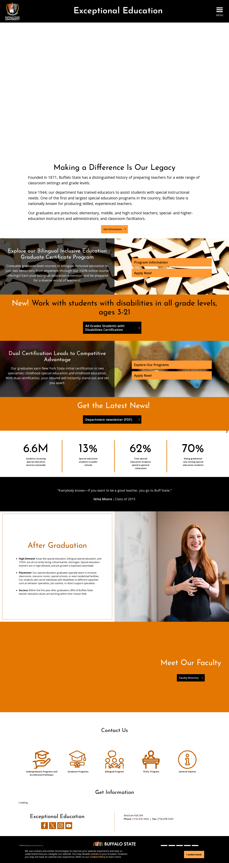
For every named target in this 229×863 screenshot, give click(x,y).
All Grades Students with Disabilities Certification (104, 328)
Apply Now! (143, 273)
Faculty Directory (189, 677)
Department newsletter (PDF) (108, 419)
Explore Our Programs (151, 364)
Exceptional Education (118, 11)
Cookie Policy (97, 856)
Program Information (151, 262)
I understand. (194, 854)
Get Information (112, 229)
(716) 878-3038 (140, 819)
